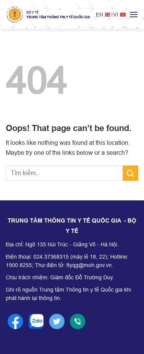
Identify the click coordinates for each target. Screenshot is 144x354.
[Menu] (133, 14)
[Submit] (130, 173)
